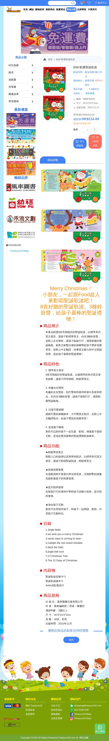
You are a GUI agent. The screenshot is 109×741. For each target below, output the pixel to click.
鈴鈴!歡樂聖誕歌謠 (65, 59)
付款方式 (55, 705)
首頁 (25, 9)
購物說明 (39, 9)
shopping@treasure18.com (87, 705)
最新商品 (50, 9)
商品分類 (71, 9)
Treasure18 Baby (19, 250)
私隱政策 (30, 710)
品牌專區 (81, 9)
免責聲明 (30, 714)
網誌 (31, 9)
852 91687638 (81, 710)
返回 (71, 640)
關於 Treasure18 (34, 705)
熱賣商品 (60, 9)
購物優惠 (55, 714)
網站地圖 (83, 737)
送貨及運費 (56, 718)
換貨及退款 (56, 710)
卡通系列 (92, 9)
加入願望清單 (95, 141)
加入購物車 (80, 143)
